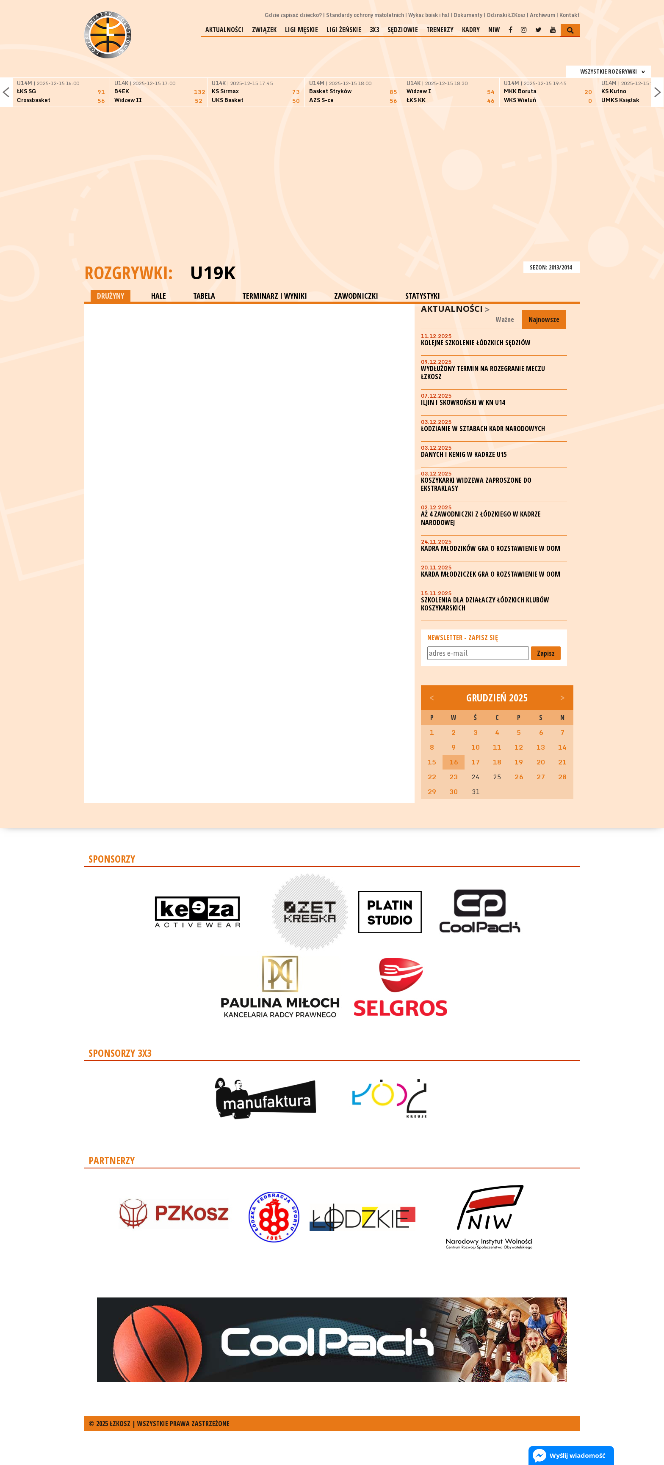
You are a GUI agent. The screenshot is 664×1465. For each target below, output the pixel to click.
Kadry (471, 29)
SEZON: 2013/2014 (551, 267)
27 (541, 777)
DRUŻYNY (110, 296)
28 (562, 777)
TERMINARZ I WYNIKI (274, 296)
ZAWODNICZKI (356, 296)
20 (541, 762)
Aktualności (224, 29)
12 (519, 747)
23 (453, 777)
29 (432, 791)
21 (562, 762)
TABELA (204, 296)
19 (519, 762)
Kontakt (569, 15)
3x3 (374, 29)
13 (541, 747)
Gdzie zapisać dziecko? (293, 15)
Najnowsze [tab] (543, 319)
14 (562, 747)
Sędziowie (402, 29)
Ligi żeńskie (343, 29)
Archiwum (542, 15)
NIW (494, 29)
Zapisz (546, 653)
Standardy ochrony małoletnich (365, 15)
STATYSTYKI (422, 296)
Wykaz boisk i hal (428, 15)
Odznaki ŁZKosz (506, 15)
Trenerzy (440, 29)
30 (453, 791)
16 (453, 762)
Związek (264, 29)
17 (475, 762)
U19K (212, 272)
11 (497, 747)
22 (432, 777)
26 (519, 777)
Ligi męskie (301, 29)
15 (432, 762)
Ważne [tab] (505, 319)
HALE (158, 296)
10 (475, 747)
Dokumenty (468, 15)
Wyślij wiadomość (578, 1455)
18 (497, 762)
